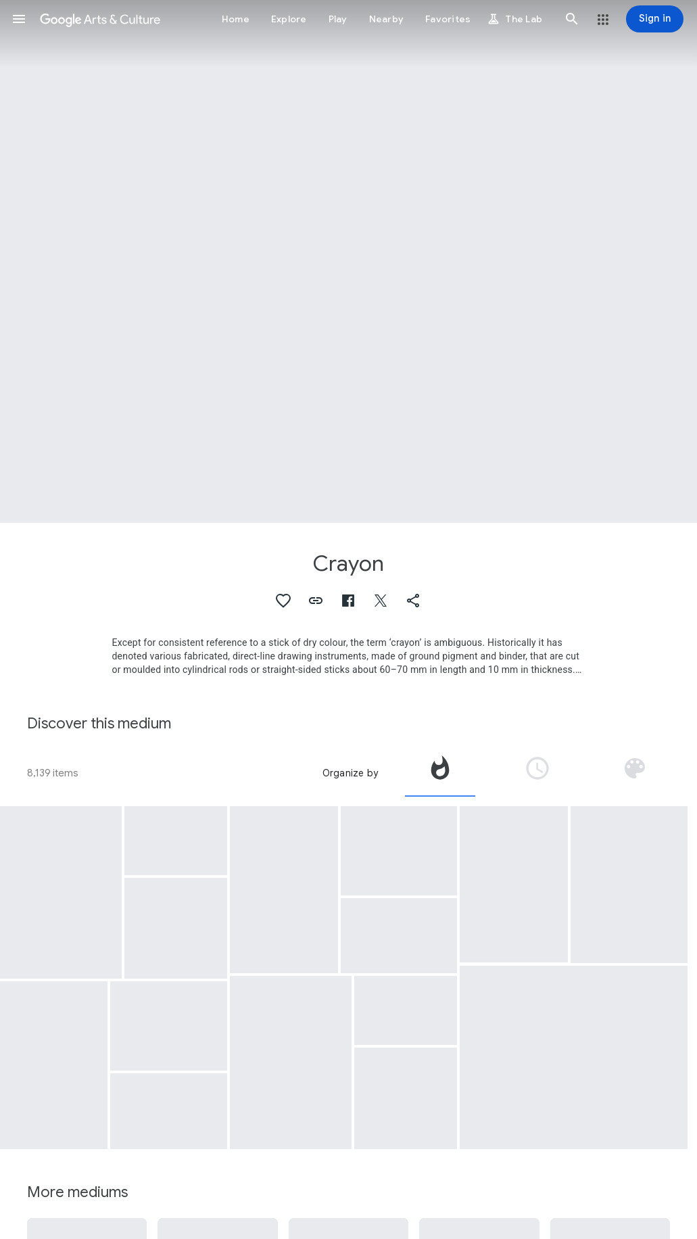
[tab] (440, 773)
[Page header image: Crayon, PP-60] (348, 261)
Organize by (350, 773)
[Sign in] (654, 18)
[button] (19, 19)
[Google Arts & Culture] (100, 19)
